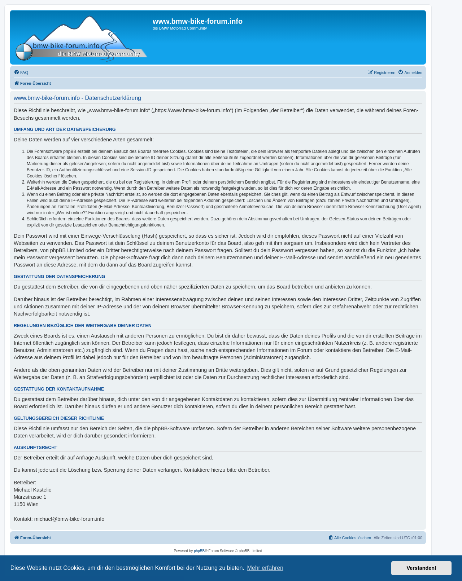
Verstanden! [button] (421, 568)
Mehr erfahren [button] (265, 568)
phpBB (199, 551)
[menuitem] (21, 72)
